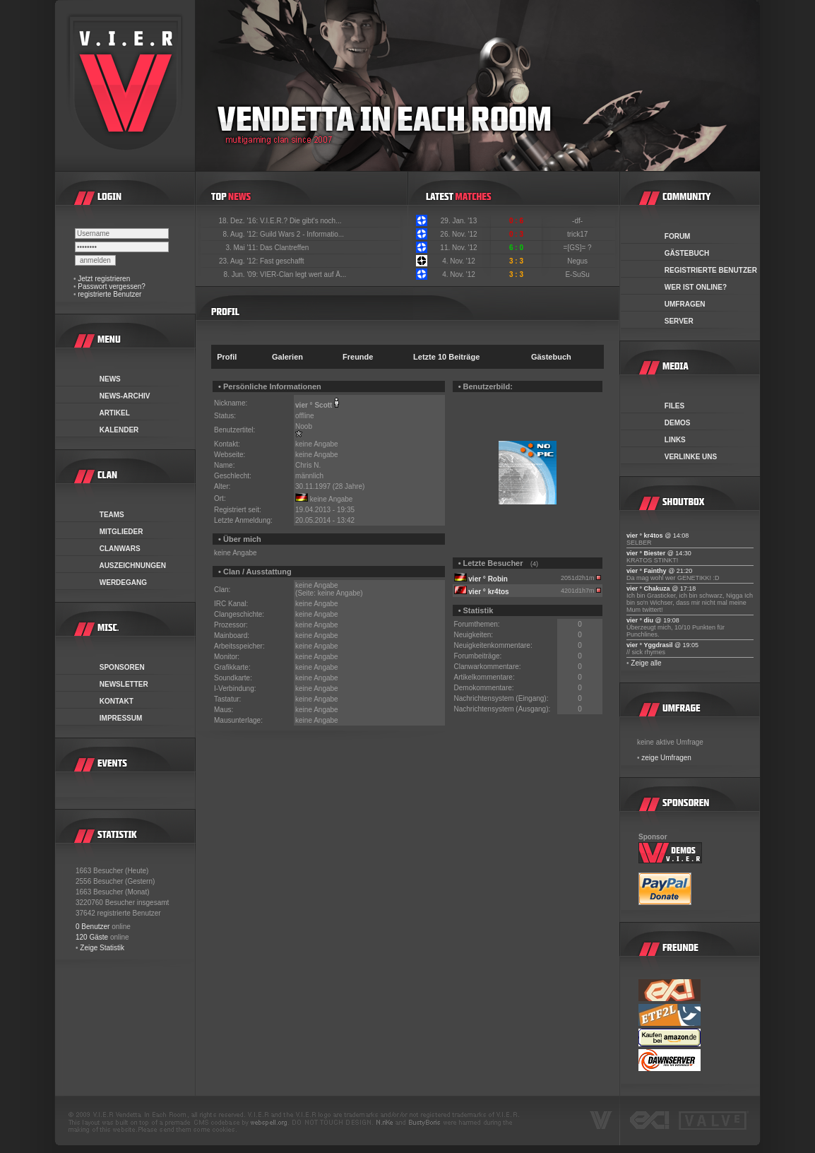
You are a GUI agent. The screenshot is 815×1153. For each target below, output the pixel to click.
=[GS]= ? (579, 248)
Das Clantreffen (284, 248)
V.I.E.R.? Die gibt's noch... (301, 221)
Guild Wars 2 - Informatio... (302, 234)
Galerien (287, 357)
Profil (227, 357)
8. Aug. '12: (241, 234)
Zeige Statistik (102, 948)
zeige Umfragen (666, 758)
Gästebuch (551, 357)
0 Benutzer (92, 926)
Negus (578, 261)
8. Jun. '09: (242, 274)
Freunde (358, 357)
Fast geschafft (282, 261)
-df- (578, 221)
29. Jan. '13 (459, 221)
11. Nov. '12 (458, 248)
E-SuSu (578, 274)
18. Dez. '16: (239, 221)
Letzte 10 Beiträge (446, 357)
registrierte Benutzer (109, 294)
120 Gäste (92, 937)
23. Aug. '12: (239, 261)
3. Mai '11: (242, 248)
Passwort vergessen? (111, 286)
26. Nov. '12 (458, 234)
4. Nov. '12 (458, 261)
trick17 (578, 234)
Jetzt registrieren (104, 279)
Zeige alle (646, 663)
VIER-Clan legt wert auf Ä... (303, 274)
